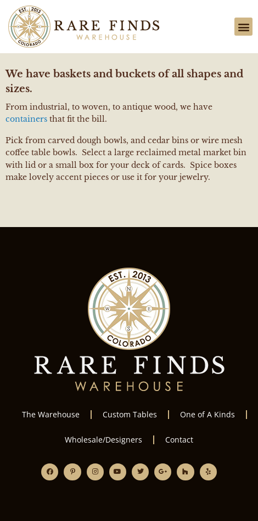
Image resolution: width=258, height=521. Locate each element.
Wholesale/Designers (103, 439)
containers (26, 119)
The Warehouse (51, 414)
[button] (243, 27)
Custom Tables (130, 414)
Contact (179, 439)
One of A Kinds (207, 414)
